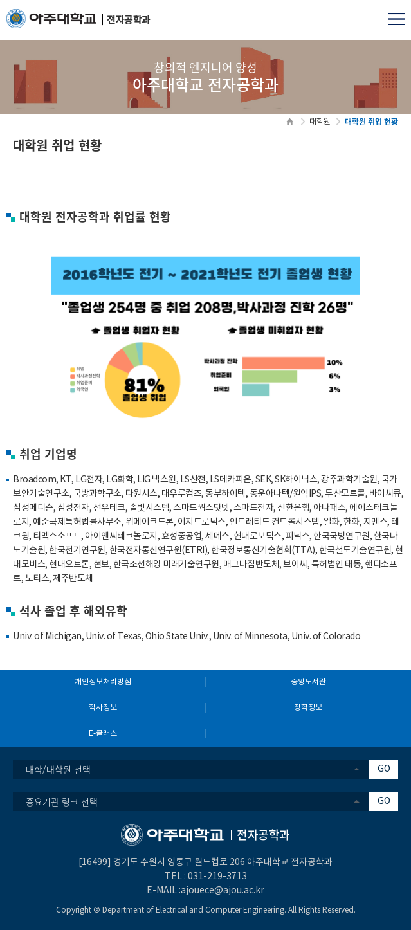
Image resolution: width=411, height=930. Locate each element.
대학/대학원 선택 (58, 769)
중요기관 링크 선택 (62, 801)
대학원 (320, 122)
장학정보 (308, 708)
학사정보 (103, 708)
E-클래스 (103, 733)
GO (384, 769)
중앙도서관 (308, 682)
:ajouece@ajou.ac (216, 891)
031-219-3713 (217, 876)
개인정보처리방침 (103, 682)
